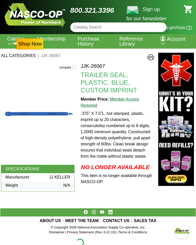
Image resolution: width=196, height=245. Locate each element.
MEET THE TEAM (82, 221)
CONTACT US (116, 221)
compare (65, 67)
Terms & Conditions (132, 232)
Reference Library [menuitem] (131, 41)
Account (172, 41)
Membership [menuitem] (51, 38)
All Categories (18, 55)
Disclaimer (57, 232)
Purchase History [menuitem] (88, 41)
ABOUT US (50, 221)
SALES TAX (145, 221)
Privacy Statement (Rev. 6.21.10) (91, 232)
